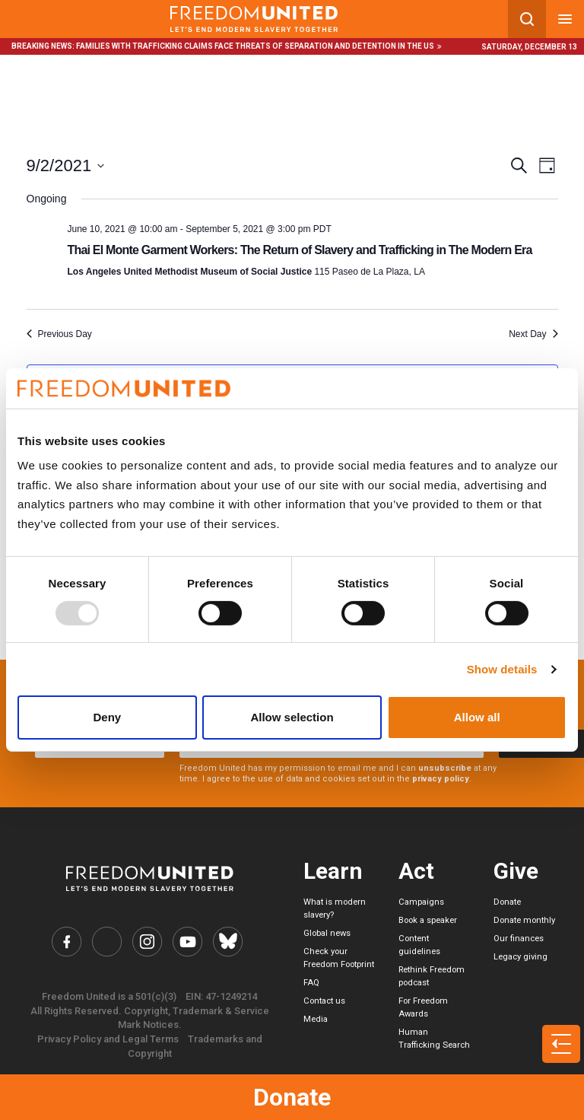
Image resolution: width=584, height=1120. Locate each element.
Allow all (477, 717)
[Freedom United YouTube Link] (187, 941)
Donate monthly (524, 920)
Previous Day (59, 334)
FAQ (311, 983)
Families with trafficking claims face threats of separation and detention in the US (255, 46)
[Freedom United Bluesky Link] (227, 941)
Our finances (519, 938)
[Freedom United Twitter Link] (107, 941)
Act (416, 871)
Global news (327, 933)
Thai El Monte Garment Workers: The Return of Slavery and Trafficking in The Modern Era (300, 249)
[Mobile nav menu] (565, 19)
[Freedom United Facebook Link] (67, 941)
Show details (502, 669)
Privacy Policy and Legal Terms (108, 1039)
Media (315, 1019)
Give (516, 871)
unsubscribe (444, 768)
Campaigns (421, 902)
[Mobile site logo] (254, 19)
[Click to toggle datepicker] (66, 165)
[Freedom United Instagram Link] (147, 941)
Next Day (533, 334)
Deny (107, 717)
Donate (292, 1097)
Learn (333, 871)
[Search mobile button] (527, 19)
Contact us (324, 1001)
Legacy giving (521, 957)
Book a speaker (427, 920)
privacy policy (440, 779)
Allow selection (291, 717)
